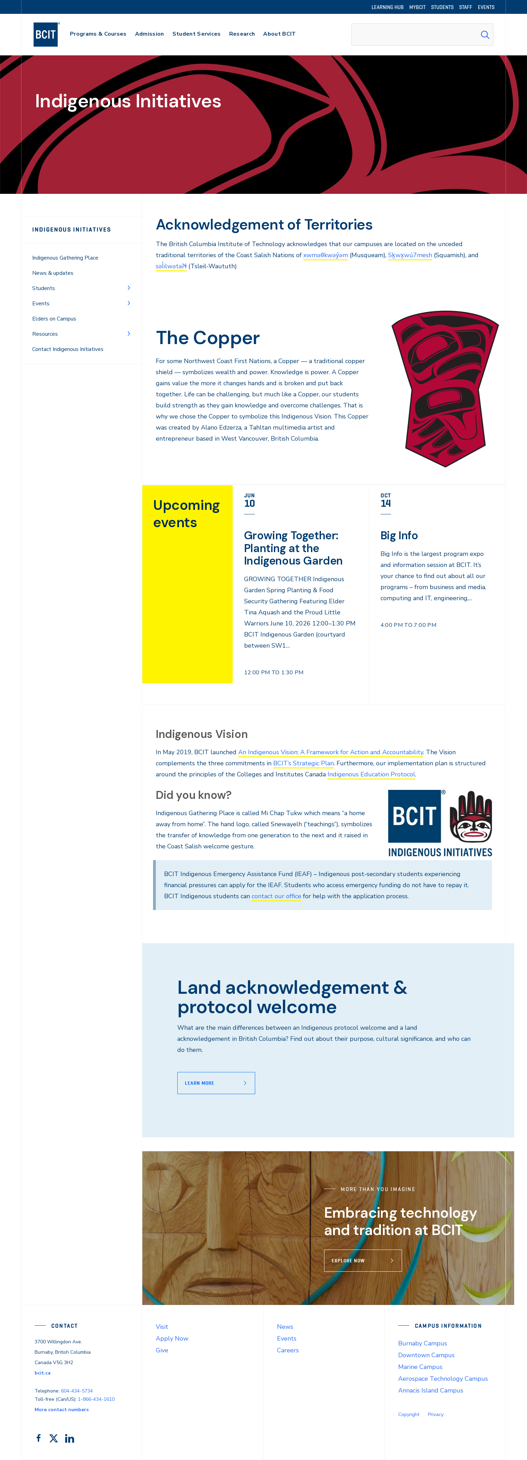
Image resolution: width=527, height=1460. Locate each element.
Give (162, 1350)
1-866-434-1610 (96, 1399)
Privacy (436, 1414)
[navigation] (53, 34)
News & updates (52, 273)
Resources (45, 334)
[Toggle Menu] (128, 287)
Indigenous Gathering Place (65, 258)
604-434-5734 (77, 1391)
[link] (301, 594)
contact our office (276, 896)
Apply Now (172, 1338)
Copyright (408, 1414)
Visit (162, 1327)
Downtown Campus (426, 1355)
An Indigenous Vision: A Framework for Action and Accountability (330, 752)
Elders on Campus (54, 319)
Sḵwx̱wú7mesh (410, 255)
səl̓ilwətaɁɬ (171, 266)
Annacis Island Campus (430, 1390)
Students (43, 288)
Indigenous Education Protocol (371, 774)
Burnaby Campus (422, 1343)
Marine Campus (420, 1367)
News (285, 1327)
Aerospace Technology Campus (443, 1379)
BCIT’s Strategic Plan (303, 763)
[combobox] (422, 35)
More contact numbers (62, 1409)
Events (41, 303)
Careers (288, 1350)
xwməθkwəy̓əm (325, 255)
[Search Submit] (485, 35)
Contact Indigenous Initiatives (68, 349)
